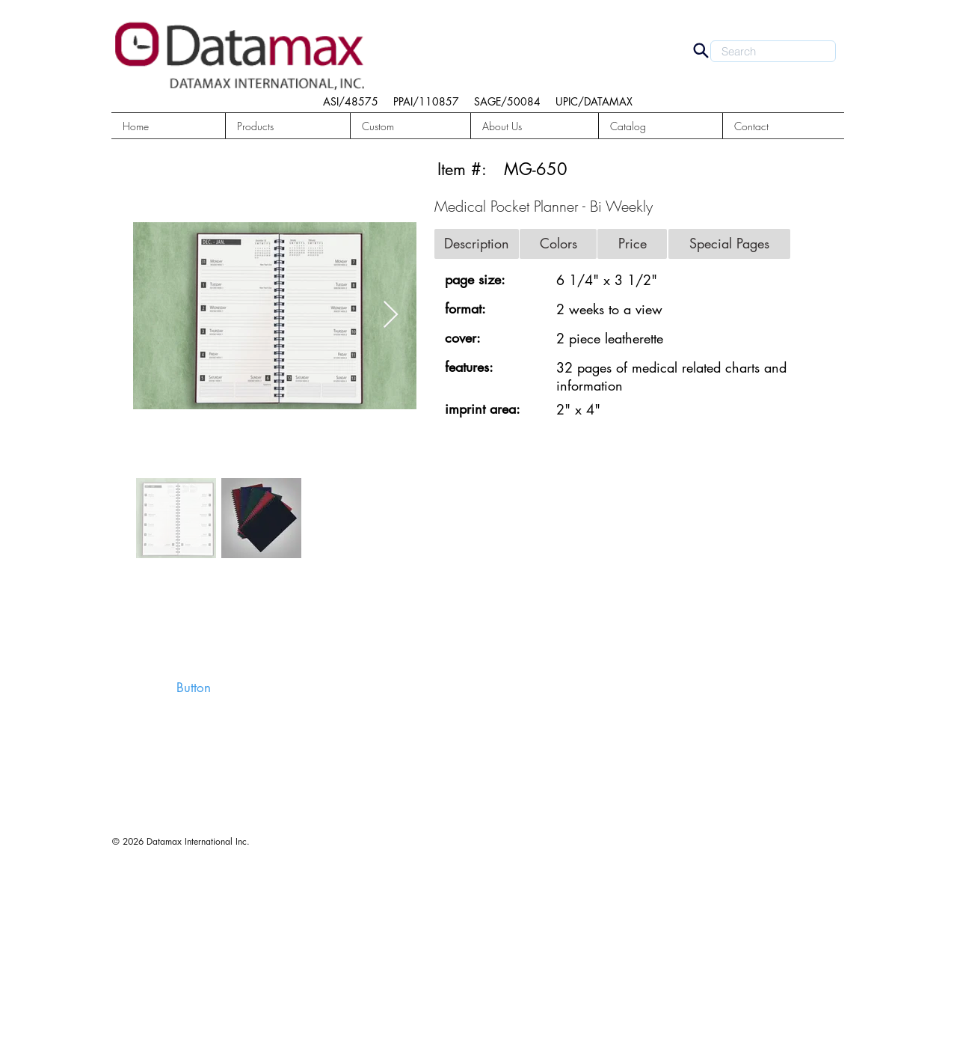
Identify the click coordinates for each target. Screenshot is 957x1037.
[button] (288, 126)
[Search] (700, 50)
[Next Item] (390, 315)
